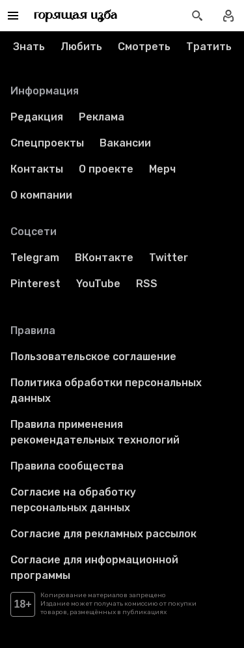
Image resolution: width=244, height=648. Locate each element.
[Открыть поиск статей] (197, 15)
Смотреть (144, 46)
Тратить (209, 46)
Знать (29, 46)
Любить (81, 46)
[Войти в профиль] (228, 15)
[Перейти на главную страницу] (76, 15)
